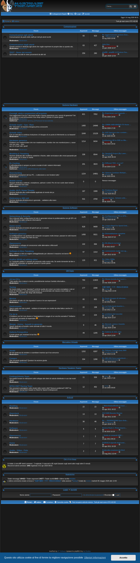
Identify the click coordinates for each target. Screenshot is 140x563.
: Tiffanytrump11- (110, 36)
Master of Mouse (110, 54)
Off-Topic (70, 271)
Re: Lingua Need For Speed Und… (115, 226)
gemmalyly (108, 134)
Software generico (17, 234)
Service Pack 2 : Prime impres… (114, 428)
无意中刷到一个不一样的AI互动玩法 (115, 287)
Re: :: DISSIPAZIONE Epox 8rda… (115, 420)
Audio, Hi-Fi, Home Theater (21, 190)
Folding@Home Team (19, 376)
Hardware (13, 421)
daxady (107, 142)
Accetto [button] (123, 557)
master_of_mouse (111, 115)
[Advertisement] (70, 80)
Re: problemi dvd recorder (112, 314)
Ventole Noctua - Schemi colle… (114, 198)
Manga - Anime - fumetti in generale (25, 324)
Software (13, 428)
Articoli (70, 398)
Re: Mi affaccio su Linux (111, 243)
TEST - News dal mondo (20, 52)
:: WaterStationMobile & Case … (114, 406)
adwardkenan (109, 192)
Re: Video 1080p (108, 259)
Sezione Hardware (70, 105)
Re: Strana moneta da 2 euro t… (114, 279)
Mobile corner (15, 181)
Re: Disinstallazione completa (113, 233)
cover (106, 386)
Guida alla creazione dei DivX (113, 450)
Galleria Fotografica (18, 332)
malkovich (108, 326)
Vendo (12, 350)
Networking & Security (19, 216)
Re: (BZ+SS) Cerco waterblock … (115, 358)
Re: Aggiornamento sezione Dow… (115, 35)
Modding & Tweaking (19, 154)
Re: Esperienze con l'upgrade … (114, 113)
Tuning (12, 287)
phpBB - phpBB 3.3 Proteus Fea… (115, 52)
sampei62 (107, 316)
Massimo (107, 261)
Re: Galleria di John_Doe (111, 332)
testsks (106, 289)
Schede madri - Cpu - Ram (21, 125)
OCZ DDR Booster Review (112, 413)
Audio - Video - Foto (18, 450)
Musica (12, 298)
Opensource (15, 243)
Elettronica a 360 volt (19, 198)
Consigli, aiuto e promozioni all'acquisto (28, 113)
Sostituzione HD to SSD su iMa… (115, 140)
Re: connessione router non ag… (115, 251)
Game (12, 443)
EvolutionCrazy (110, 46)
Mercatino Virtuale (70, 342)
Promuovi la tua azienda (43, 121)
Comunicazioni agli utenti (21, 35)
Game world (15, 226)
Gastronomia (15, 306)
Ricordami (109, 495)
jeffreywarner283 (110, 218)
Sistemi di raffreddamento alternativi (32, 169)
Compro (13, 358)
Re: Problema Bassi (109, 190)
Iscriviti (74, 490)
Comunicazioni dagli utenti (21, 45)
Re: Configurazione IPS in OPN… (115, 216)
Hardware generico (18, 140)
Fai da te (13, 314)
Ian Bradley (87, 551)
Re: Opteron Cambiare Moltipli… (114, 173)
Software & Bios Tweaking (21, 251)
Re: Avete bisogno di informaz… (114, 298)
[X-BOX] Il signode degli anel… (114, 443)
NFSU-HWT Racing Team (20, 386)
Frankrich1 (108, 227)
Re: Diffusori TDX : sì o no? (112, 163)
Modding (13, 406)
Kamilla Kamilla (109, 352)
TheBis (106, 300)
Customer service (25, 121)
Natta (106, 376)
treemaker (108, 308)
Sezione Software (70, 208)
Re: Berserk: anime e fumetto (113, 324)
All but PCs (14, 279)
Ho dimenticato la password (93, 495)
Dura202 (107, 155)
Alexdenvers (108, 422)
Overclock (14, 413)
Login (65, 490)
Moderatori (23, 40)
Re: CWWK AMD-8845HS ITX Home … (116, 124)
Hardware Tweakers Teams (70, 368)
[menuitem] (70, 14)
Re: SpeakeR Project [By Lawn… (114, 153)
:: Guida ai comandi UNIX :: (112, 435)
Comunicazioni (70, 27)
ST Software (62, 551)
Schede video (15, 133)
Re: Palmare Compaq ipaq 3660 (114, 350)
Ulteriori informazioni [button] (95, 557)
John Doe (106, 44)
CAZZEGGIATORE (111, 360)
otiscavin (107, 174)
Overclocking (15, 173)
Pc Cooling (14, 163)
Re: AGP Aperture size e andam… (115, 132)
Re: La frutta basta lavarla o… (113, 306)
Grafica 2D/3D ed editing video (23, 259)
